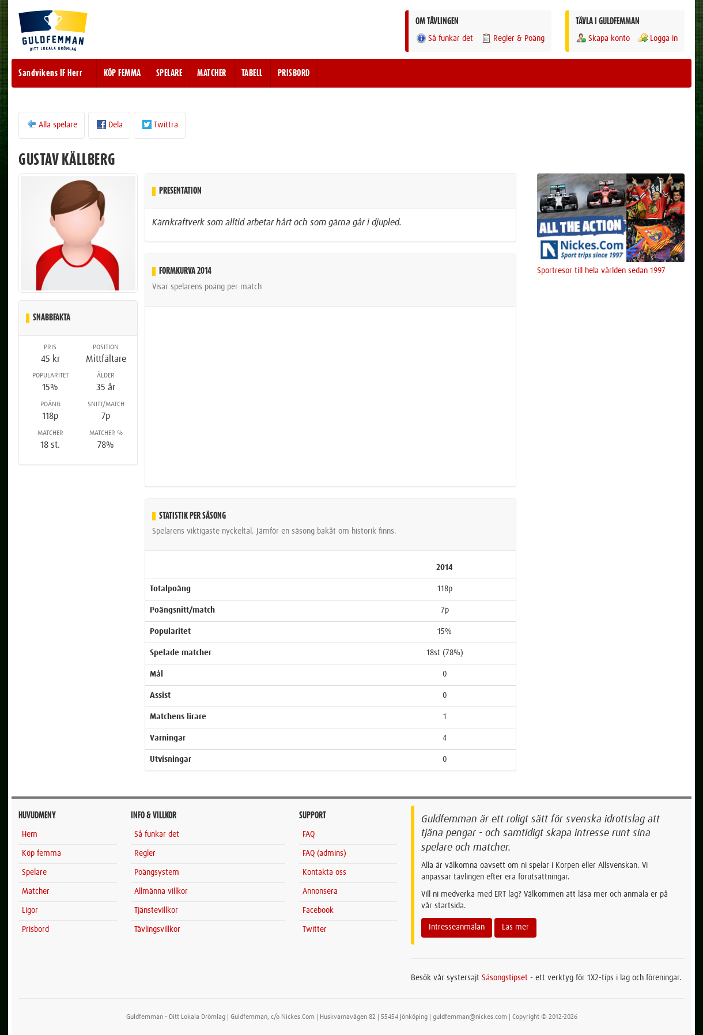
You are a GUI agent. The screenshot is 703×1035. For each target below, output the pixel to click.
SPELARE (169, 73)
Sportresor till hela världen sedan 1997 (601, 271)
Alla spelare (51, 124)
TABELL (252, 73)
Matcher (36, 891)
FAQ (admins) (324, 853)
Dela (109, 124)
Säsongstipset (505, 978)
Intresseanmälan (457, 927)
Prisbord (35, 930)
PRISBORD (294, 73)
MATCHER (211, 73)
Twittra (159, 124)
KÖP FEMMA (122, 73)
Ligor (30, 910)
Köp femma (41, 853)
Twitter (315, 930)
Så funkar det (444, 38)
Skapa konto (603, 38)
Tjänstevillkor (156, 910)
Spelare (34, 872)
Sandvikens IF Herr (50, 73)
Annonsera (320, 891)
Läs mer (515, 927)
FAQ (309, 834)
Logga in (657, 38)
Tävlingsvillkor (157, 930)
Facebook (318, 910)
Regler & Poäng (513, 38)
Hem (29, 834)
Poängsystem (156, 872)
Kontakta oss (324, 872)
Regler (145, 853)
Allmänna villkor (161, 891)
